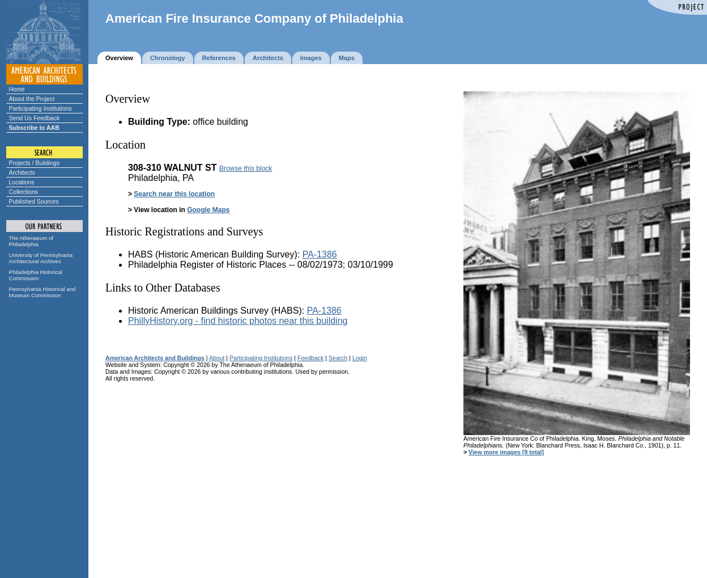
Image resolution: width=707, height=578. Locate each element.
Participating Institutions (40, 108)
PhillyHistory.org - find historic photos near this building (237, 321)
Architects (22, 172)
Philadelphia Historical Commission (35, 275)
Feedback (310, 358)
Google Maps (208, 210)
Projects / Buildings (34, 162)
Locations (22, 182)
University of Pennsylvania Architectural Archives (41, 258)
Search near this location (174, 194)
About (217, 358)
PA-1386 (320, 254)
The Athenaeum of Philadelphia (31, 241)
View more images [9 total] (506, 452)
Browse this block (245, 168)
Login (359, 358)
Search (338, 358)
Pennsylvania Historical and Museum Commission (42, 292)
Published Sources (34, 201)
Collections (24, 191)
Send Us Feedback (34, 118)
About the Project (32, 98)
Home (17, 89)
